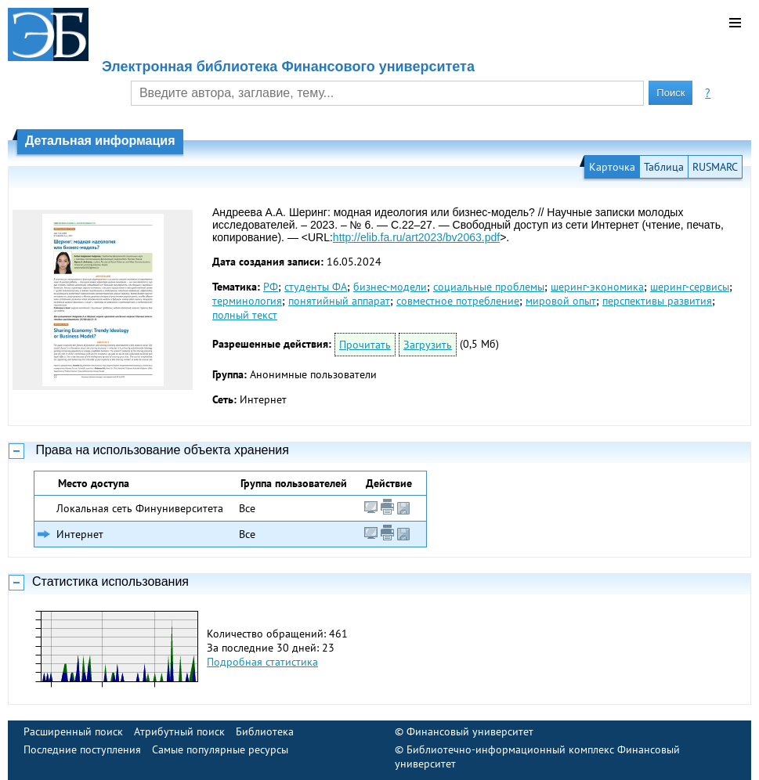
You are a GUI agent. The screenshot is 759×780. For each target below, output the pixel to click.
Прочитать (365, 345)
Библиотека (265, 731)
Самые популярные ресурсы (220, 749)
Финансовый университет (470, 731)
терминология (247, 301)
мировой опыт (561, 301)
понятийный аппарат (339, 301)
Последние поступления (82, 749)
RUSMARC (715, 167)
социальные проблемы (488, 287)
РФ (270, 287)
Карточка (612, 167)
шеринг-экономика (597, 287)
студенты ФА (315, 287)
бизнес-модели (390, 287)
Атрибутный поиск (179, 731)
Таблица (664, 167)
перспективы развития (657, 301)
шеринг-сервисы (689, 287)
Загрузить (427, 345)
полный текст (244, 315)
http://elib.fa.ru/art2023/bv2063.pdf (416, 237)
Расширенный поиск (73, 731)
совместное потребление (457, 301)
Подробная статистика (262, 662)
